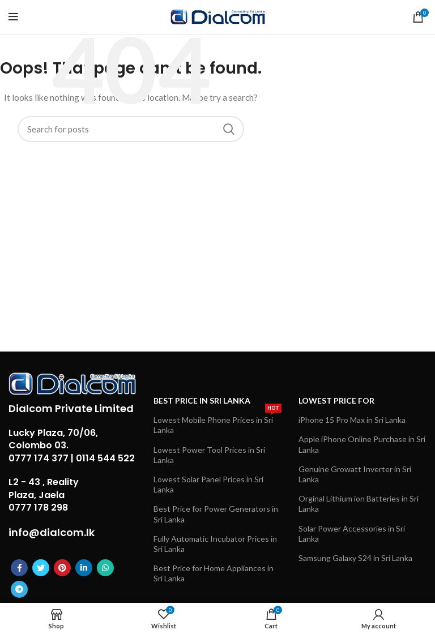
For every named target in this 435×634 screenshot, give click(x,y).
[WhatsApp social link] (105, 567)
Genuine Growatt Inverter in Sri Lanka (354, 474)
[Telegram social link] (19, 589)
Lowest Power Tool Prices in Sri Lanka (209, 455)
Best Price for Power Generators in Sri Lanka (215, 514)
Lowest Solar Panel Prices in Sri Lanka (208, 484)
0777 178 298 (38, 507)
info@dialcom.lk (51, 532)
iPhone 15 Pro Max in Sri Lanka (352, 420)
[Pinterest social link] (62, 567)
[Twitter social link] (40, 567)
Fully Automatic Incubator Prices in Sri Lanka (215, 544)
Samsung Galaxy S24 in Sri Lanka (355, 558)
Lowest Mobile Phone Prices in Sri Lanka (217, 422)
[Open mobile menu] (13, 17)
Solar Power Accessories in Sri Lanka (351, 533)
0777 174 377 (38, 458)
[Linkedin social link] (83, 567)
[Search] (131, 129)
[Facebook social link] (19, 567)
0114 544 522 (105, 458)
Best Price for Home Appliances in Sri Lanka (213, 573)
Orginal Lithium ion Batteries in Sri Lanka (358, 503)
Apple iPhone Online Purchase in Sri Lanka (361, 444)
